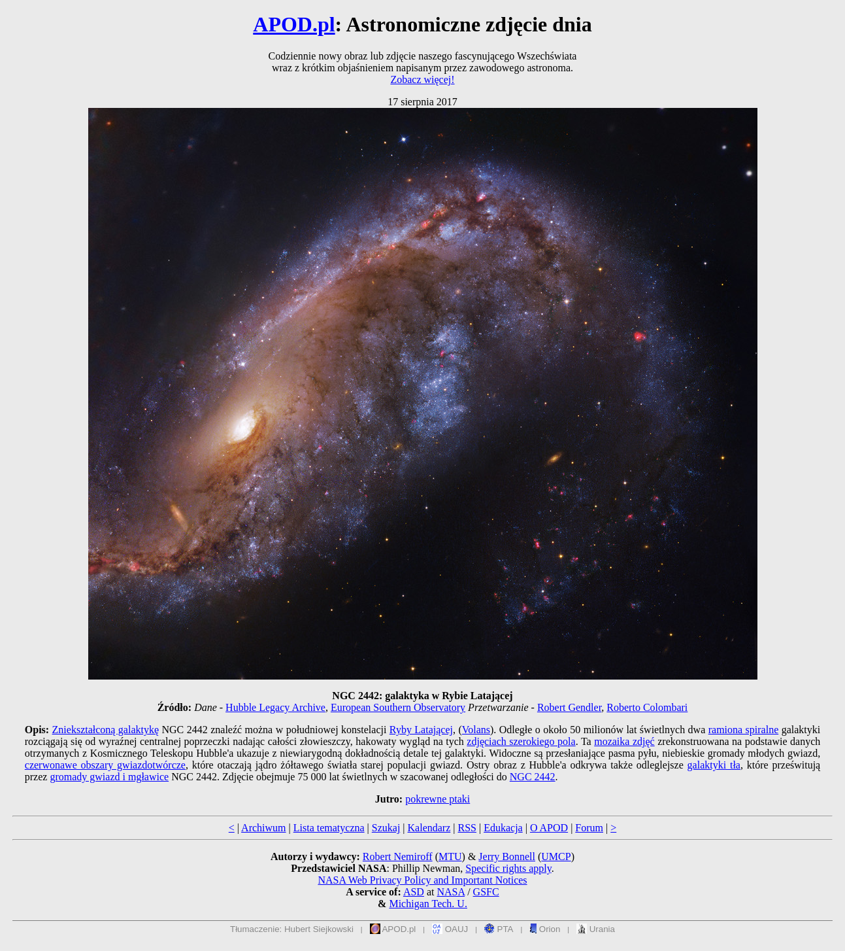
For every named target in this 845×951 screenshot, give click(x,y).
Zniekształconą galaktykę (105, 729)
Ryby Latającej (421, 729)
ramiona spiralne (743, 729)
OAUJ (450, 929)
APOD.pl (294, 24)
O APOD (549, 827)
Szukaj (386, 827)
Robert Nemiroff (398, 856)
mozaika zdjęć (624, 741)
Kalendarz (429, 827)
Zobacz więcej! (422, 79)
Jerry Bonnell (506, 856)
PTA (499, 929)
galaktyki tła (714, 764)
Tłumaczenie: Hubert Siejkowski (292, 929)
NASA (451, 891)
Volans (476, 729)
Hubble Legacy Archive (275, 707)
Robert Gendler (569, 707)
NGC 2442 (532, 776)
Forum (589, 827)
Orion (544, 929)
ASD (413, 891)
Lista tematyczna (329, 827)
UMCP (556, 856)
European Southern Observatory (398, 707)
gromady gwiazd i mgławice (109, 776)
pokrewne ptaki (437, 798)
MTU (450, 856)
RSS (466, 827)
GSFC (486, 891)
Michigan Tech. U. (428, 903)
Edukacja (503, 827)
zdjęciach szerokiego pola (521, 741)
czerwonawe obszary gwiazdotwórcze (105, 764)
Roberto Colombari (647, 707)
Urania (595, 929)
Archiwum (263, 827)
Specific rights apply (508, 868)
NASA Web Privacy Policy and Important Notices (422, 880)
